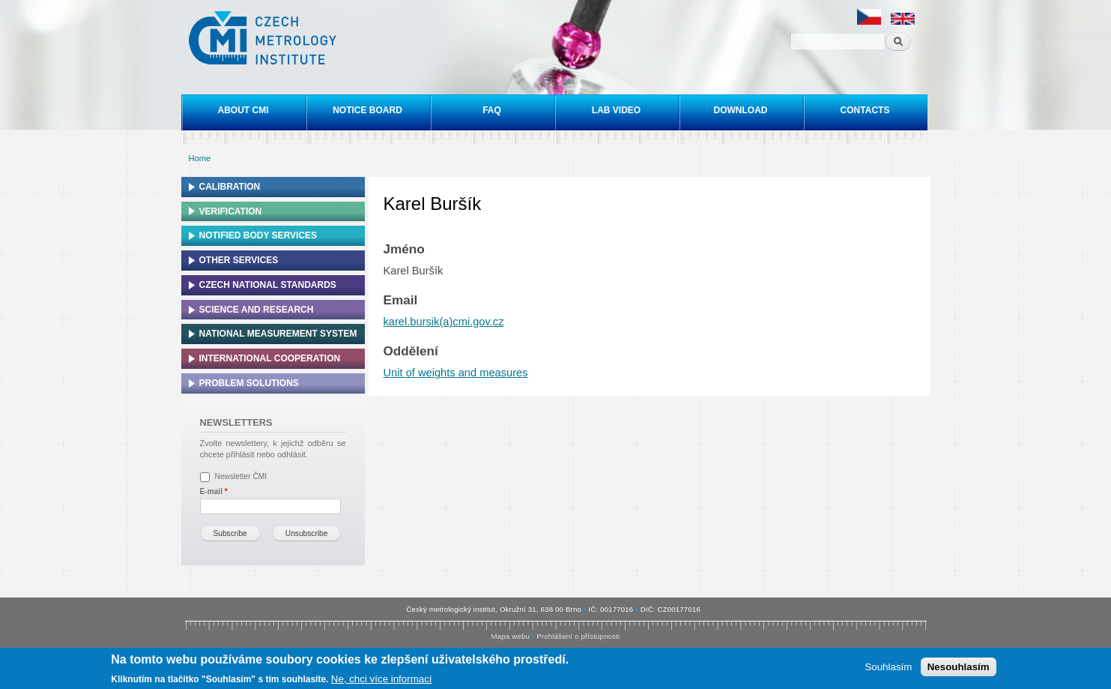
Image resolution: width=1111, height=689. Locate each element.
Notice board (367, 110)
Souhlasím (888, 667)
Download (741, 110)
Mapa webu (510, 636)
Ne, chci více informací (381, 679)
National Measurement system (278, 333)
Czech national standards (267, 285)
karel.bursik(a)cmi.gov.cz (444, 322)
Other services (239, 260)
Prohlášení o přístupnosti (578, 636)
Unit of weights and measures (456, 373)
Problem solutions (249, 383)
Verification (230, 211)
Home (200, 158)
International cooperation (270, 358)
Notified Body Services (258, 235)
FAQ (491, 110)
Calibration (230, 186)
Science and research (256, 309)
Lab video (616, 110)
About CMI (243, 110)
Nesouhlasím (958, 667)
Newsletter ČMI (241, 476)
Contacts (865, 110)
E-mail (214, 491)
